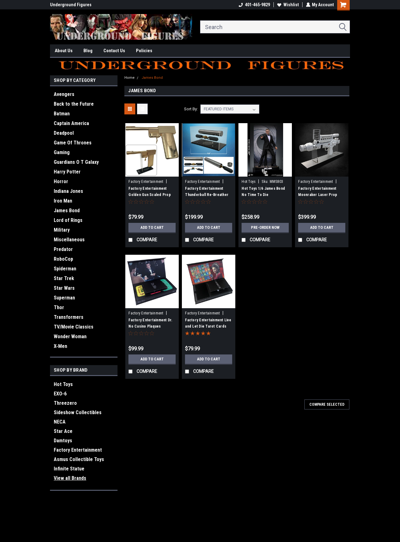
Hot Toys (63, 384)
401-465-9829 (254, 4)
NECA (60, 422)
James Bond (67, 210)
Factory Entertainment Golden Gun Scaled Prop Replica (149, 194)
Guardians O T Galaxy (76, 162)
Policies (144, 50)
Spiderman (65, 269)
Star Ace (63, 431)
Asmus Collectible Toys (79, 459)
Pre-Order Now (265, 227)
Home (129, 78)
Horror (61, 181)
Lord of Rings (68, 220)
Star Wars (64, 288)
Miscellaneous (69, 240)
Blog (87, 50)
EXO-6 (60, 394)
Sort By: (191, 109)
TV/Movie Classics (73, 327)
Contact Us (114, 50)
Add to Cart (152, 227)
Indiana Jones (68, 191)
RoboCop (63, 259)
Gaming (62, 152)
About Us (63, 50)
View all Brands (70, 478)
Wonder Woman (70, 336)
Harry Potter (67, 172)
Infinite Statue (69, 469)
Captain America (71, 123)
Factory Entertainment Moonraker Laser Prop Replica (317, 194)
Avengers (64, 94)
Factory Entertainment (78, 450)
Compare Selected (326, 404)
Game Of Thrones (73, 143)
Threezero (65, 403)
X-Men (60, 346)
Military (62, 230)
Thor (59, 307)
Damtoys (63, 441)
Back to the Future (74, 104)
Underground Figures (71, 4)
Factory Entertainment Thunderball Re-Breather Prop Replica (206, 194)
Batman (62, 114)
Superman (64, 298)
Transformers (68, 317)
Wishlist (287, 4)
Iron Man (63, 201)
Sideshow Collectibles (78, 412)
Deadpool (64, 133)
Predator (63, 249)
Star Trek (64, 278)
